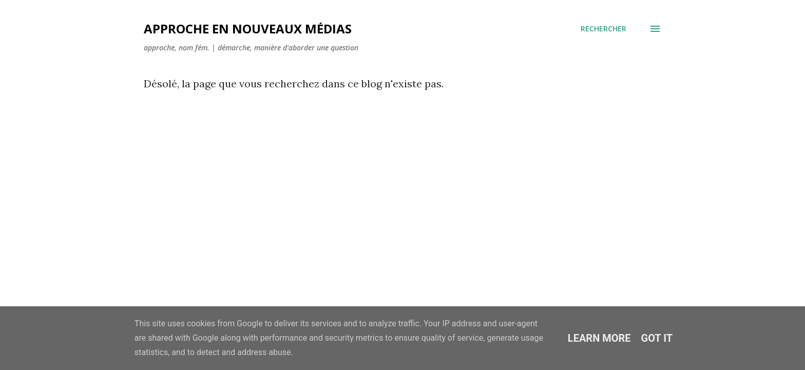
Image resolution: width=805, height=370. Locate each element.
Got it (657, 338)
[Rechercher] (603, 29)
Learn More (599, 338)
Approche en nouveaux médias (248, 28)
